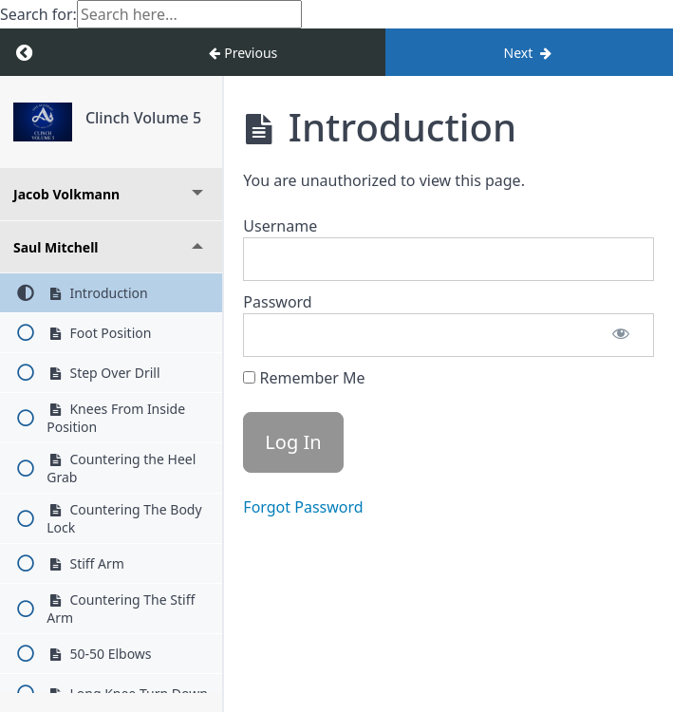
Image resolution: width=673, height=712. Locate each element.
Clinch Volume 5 (143, 117)
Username (280, 225)
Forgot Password (303, 507)
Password (277, 301)
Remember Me (304, 377)
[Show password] (621, 335)
